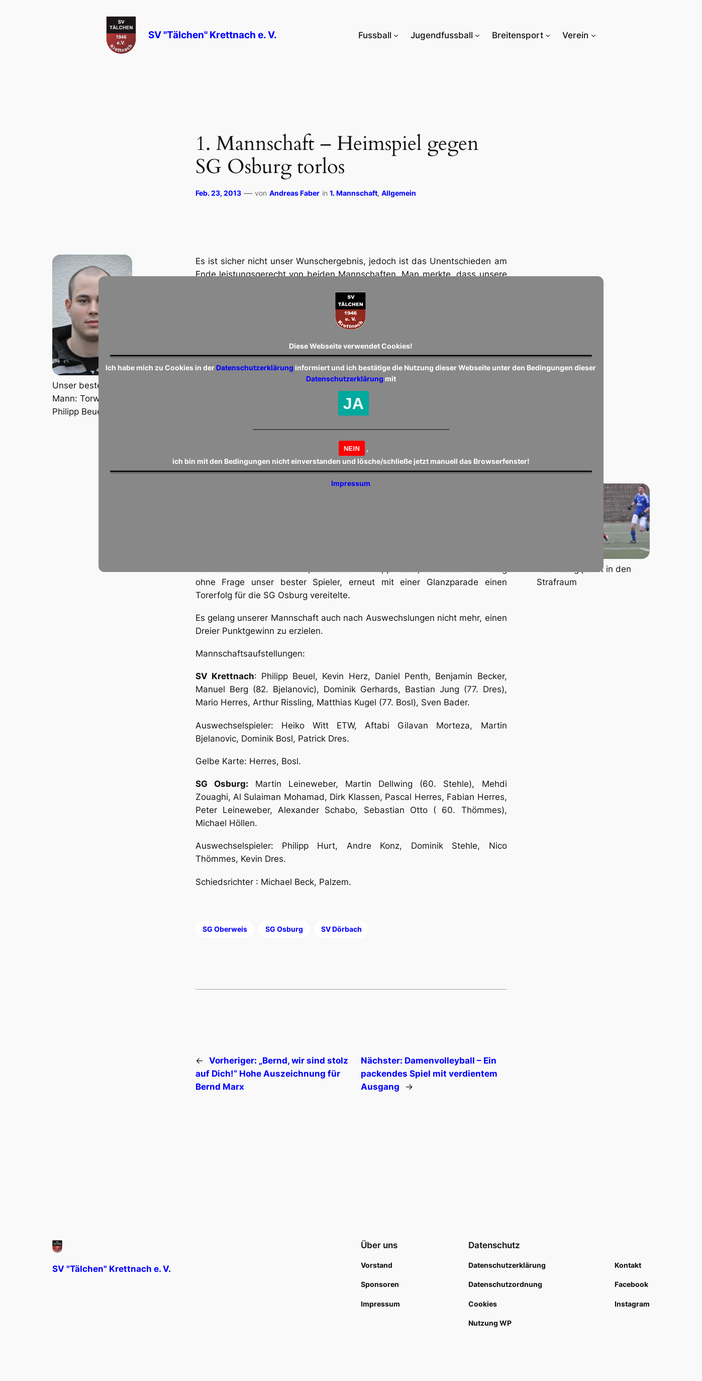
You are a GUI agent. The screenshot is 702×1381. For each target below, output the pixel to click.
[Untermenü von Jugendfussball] (477, 35)
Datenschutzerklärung (254, 367)
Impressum (350, 483)
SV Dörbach (341, 929)
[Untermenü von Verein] (593, 35)
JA (353, 403)
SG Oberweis (225, 929)
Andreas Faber (294, 193)
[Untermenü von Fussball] (395, 35)
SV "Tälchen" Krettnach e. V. (212, 35)
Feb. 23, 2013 (218, 193)
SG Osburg (284, 929)
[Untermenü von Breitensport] (547, 35)
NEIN (352, 448)
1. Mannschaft (353, 193)
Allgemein (398, 193)
